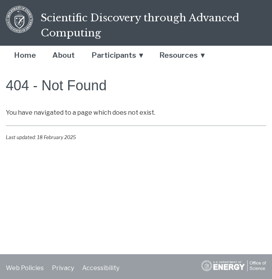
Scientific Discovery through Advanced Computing (140, 25)
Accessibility (100, 268)
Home (25, 55)
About (63, 55)
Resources (178, 55)
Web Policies (25, 268)
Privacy (63, 268)
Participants (113, 55)
